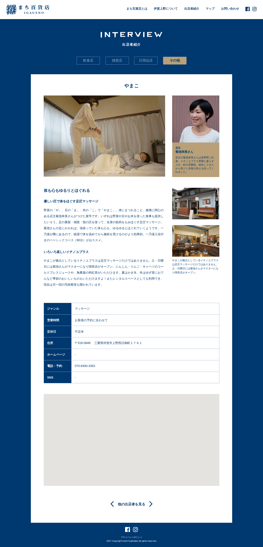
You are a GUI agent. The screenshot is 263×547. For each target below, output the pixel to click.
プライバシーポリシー (131, 537)
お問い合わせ (230, 8)
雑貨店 (117, 60)
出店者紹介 (191, 8)
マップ (210, 8)
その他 (175, 60)
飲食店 (88, 60)
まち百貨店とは (136, 8)
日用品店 (146, 60)
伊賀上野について (166, 8)
